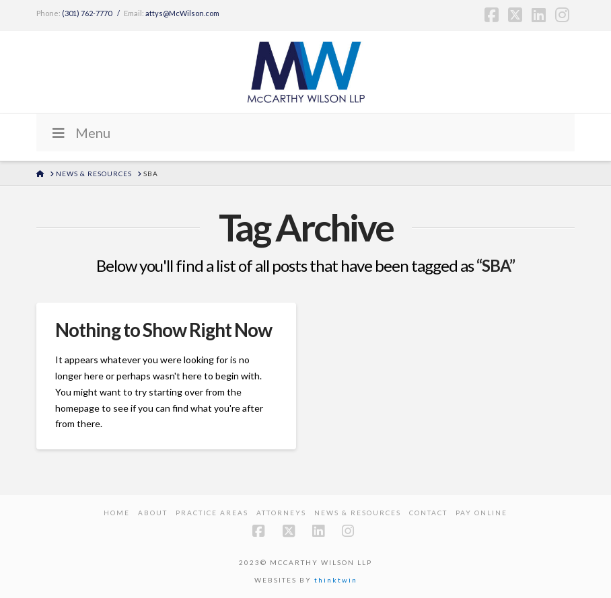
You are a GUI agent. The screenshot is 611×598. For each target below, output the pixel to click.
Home (117, 513)
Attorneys (281, 513)
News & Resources (357, 513)
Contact (428, 513)
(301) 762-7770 (87, 13)
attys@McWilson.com (182, 13)
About (153, 513)
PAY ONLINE (481, 513)
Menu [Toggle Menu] (80, 132)
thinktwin (335, 580)
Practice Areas (212, 513)
